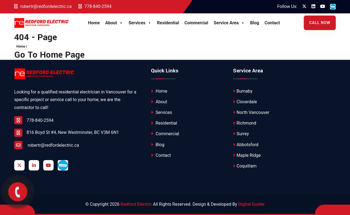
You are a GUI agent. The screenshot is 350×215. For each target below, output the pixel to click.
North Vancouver (251, 112)
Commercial (196, 22)
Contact (272, 22)
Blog (254, 22)
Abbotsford (245, 144)
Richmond (244, 123)
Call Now (319, 22)
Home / (21, 46)
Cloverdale (245, 101)
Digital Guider (251, 204)
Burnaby (242, 91)
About (114, 22)
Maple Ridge (247, 155)
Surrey (241, 133)
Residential (168, 22)
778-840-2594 (95, 6)
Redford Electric (136, 204)
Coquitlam (244, 166)
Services (140, 22)
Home (94, 22)
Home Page (62, 55)
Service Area (229, 22)
